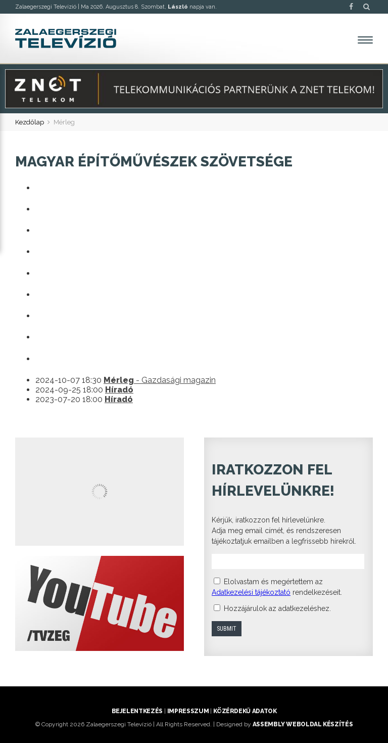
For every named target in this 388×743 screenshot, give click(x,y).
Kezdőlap (29, 122)
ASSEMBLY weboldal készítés (303, 724)
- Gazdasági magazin (160, 380)
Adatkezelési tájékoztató (251, 592)
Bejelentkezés (137, 711)
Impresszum (188, 711)
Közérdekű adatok (244, 711)
